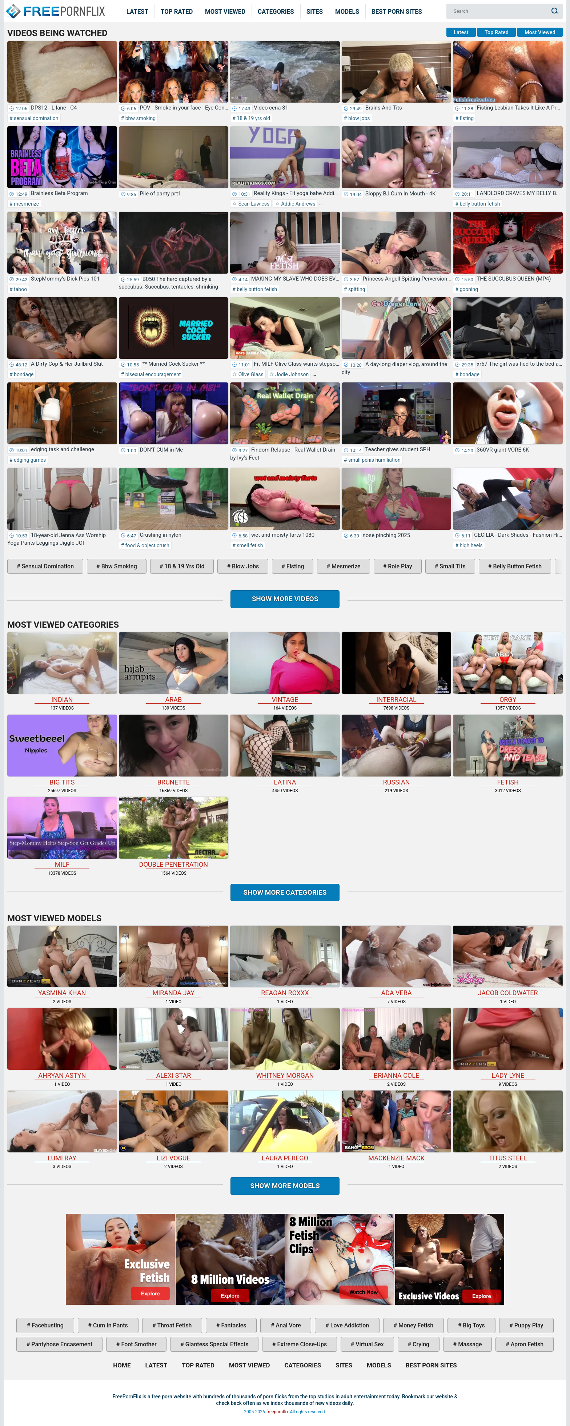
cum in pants (110, 1325)
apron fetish (526, 1344)
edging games (29, 460)
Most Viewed (225, 11)
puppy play (528, 1325)
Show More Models (285, 1185)
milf (62, 832)
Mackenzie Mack (396, 1126)
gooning (468, 289)
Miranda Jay (174, 961)
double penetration (174, 832)
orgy (508, 667)
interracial (396, 667)
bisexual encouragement (152, 374)
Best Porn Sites (397, 11)
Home (55, 6)
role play (399, 566)
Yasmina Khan (62, 961)
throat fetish (174, 1325)
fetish (508, 750)
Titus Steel (508, 1126)
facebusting (47, 1325)
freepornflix (277, 1411)
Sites (314, 11)
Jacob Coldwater (508, 961)
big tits (62, 750)
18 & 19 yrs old (253, 118)
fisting (466, 118)
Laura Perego (285, 1126)
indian (62, 667)
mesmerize (26, 204)
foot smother (138, 1344)
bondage (23, 374)
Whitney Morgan (285, 1043)
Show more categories (285, 892)
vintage (285, 667)
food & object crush (146, 545)
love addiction (349, 1325)
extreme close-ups (301, 1344)
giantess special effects (216, 1344)
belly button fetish (479, 204)
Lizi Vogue (174, 1126)
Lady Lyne (508, 1043)
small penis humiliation (373, 460)
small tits (451, 566)
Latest (137, 11)
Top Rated (177, 11)
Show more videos (285, 599)
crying (420, 1344)
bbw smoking (140, 118)
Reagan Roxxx (285, 961)
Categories (276, 11)
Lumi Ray (62, 1126)
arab (174, 667)
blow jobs (358, 118)
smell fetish (249, 545)
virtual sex (369, 1344)
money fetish (415, 1325)
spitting (356, 289)
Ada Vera (396, 961)
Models (347, 11)
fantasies (233, 1325)
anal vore (287, 1325)
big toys (473, 1325)
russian (396, 750)
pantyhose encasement (61, 1344)
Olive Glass (250, 374)
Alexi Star (174, 1043)
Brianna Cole (396, 1043)
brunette (174, 750)
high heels (470, 545)
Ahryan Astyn (62, 1043)
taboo (20, 289)
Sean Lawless (253, 204)
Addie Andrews (297, 204)
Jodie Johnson (291, 374)
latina (285, 750)
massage (469, 1344)
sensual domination (36, 118)
